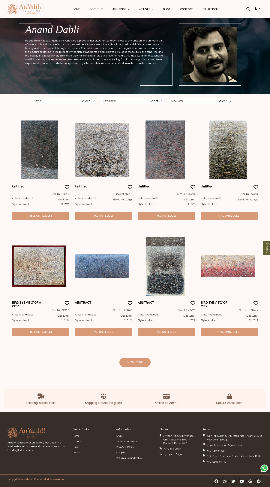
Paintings (121, 12)
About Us (96, 8)
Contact (186, 8)
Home (76, 8)
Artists (146, 12)
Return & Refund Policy (129, 458)
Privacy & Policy (125, 447)
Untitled (18, 186)
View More (135, 362)
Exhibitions (210, 8)
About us (78, 441)
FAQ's (119, 435)
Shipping (121, 452)
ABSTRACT (83, 302)
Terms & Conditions (126, 441)
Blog (166, 8)
